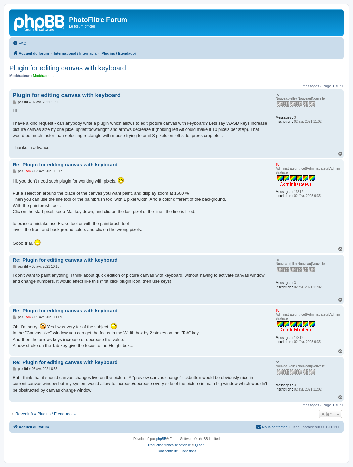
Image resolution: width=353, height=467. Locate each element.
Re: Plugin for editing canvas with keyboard (65, 164)
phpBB (161, 439)
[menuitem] (19, 43)
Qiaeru (200, 445)
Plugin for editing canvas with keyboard (67, 68)
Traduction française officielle (169, 445)
